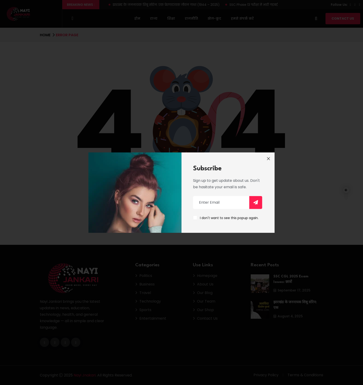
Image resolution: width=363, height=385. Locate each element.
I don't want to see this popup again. (227, 217)
